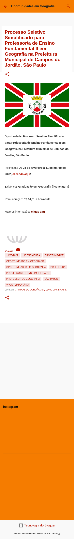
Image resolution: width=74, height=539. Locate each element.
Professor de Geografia (23, 279)
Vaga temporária (17, 284)
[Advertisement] (37, 359)
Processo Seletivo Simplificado (27, 273)
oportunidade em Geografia (25, 261)
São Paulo (51, 279)
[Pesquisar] (68, 6)
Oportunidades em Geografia (32, 6)
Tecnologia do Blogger (37, 525)
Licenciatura (31, 255)
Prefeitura (58, 267)
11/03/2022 (12, 255)
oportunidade (54, 255)
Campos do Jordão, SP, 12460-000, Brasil (41, 289)
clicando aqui (21, 174)
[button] (7, 74)
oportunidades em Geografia (26, 267)
